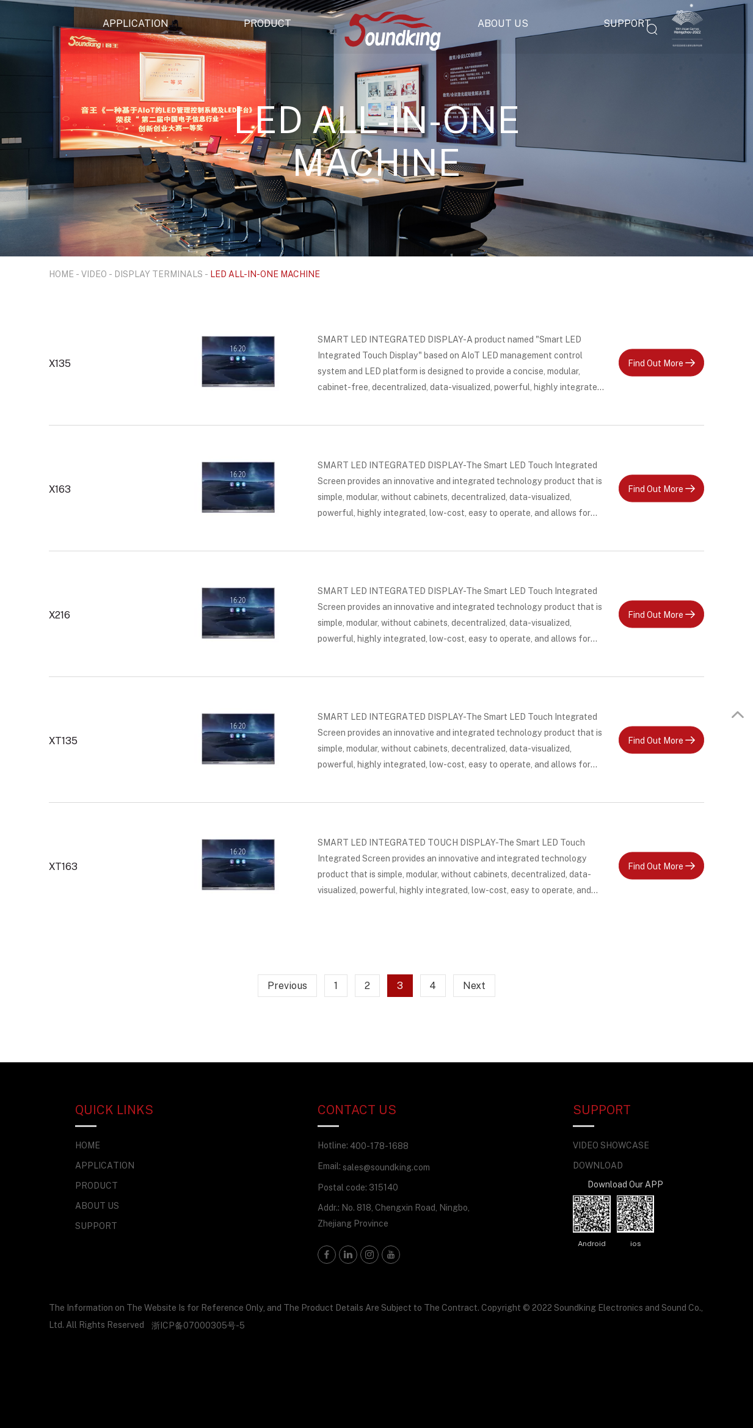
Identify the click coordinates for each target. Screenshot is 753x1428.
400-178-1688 (379, 1145)
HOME (61, 274)
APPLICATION (136, 23)
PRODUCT (267, 23)
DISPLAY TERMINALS (158, 274)
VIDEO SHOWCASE (611, 1145)
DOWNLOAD (598, 1165)
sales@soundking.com (386, 1167)
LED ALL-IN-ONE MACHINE (265, 274)
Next (474, 985)
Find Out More (661, 362)
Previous (287, 985)
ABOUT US (503, 23)
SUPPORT (627, 23)
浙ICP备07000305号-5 (198, 1325)
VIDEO (94, 274)
